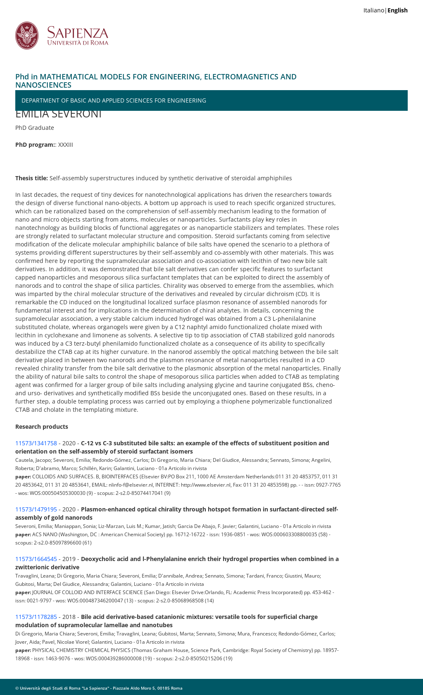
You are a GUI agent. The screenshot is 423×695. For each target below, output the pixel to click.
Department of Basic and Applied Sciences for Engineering (113, 100)
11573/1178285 (36, 617)
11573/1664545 (36, 559)
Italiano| (386, 10)
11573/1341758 (36, 443)
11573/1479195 (36, 509)
